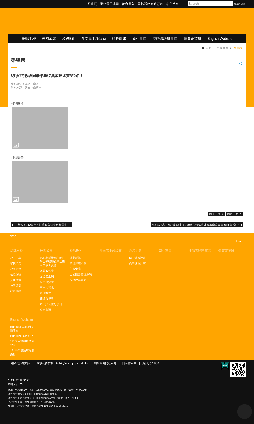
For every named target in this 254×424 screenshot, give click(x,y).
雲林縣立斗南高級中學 (49, 20)
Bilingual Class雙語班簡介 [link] (22, 328)
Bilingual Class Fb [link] (21, 335)
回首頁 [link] (92, 4)
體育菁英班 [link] (192, 39)
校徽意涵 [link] (15, 268)
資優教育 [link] (45, 293)
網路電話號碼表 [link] (21, 363)
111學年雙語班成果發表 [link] (22, 342)
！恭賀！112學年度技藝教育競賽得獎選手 (41, 224)
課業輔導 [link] (75, 257)
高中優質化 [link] (47, 282)
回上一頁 (214, 214)
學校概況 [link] (15, 263)
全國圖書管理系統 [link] (81, 274)
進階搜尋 (239, 3)
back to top (244, 411)
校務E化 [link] (68, 39)
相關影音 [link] (17, 157)
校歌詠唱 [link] (15, 274)
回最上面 (232, 214)
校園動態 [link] (222, 48)
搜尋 (230, 3)
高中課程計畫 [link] (137, 263)
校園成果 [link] (49, 39)
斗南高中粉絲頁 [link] (93, 39)
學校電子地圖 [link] (109, 4)
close (238, 241)
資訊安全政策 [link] (150, 363)
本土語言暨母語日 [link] (51, 304)
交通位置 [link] (15, 280)
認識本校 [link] (29, 39)
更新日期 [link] (13, 379)
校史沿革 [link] (15, 257)
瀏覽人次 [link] (13, 384)
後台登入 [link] (128, 4)
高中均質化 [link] (47, 287)
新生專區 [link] (139, 39)
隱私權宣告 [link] (129, 363)
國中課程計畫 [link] (137, 257)
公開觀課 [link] (45, 309)
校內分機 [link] (15, 291)
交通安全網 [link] (47, 276)
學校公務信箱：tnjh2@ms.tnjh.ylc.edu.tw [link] (62, 363)
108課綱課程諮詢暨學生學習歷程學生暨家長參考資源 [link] (52, 261)
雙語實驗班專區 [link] (165, 39)
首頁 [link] (209, 48)
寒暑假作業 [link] (47, 270)
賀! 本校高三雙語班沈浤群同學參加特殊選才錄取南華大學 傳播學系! (194, 224)
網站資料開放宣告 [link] (105, 363)
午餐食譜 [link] (75, 268)
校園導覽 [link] (15, 285)
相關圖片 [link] (17, 103)
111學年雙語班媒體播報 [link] (22, 352)
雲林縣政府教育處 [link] (150, 4)
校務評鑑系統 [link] (78, 263)
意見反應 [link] (172, 4)
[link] (40, 128)
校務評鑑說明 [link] (78, 280)
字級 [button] (184, 4)
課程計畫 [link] (119, 39)
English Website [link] (219, 39)
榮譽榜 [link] (238, 48)
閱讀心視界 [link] (47, 298)
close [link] (13, 235)
